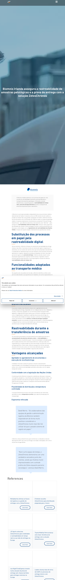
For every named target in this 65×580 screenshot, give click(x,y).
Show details (57, 296)
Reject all (11, 300)
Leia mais (25, 507)
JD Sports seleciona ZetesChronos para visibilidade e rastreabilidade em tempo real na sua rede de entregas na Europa (20, 536)
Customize (32, 300)
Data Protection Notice (16, 290)
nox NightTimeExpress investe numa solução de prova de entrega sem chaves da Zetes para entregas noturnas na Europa (20, 573)
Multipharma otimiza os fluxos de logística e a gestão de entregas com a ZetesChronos (19, 501)
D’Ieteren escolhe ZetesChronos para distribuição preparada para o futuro (44, 501)
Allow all (53, 300)
